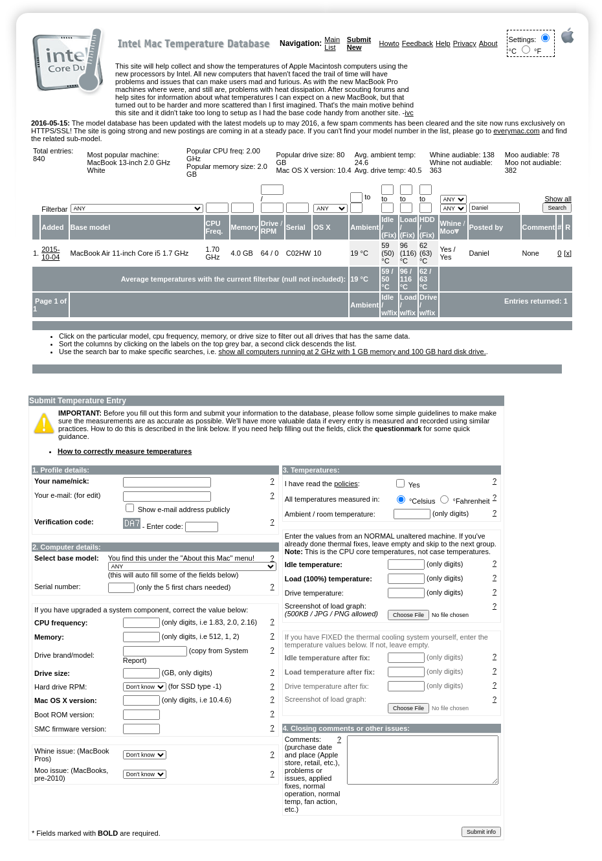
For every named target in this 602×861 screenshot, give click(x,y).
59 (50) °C (387, 253)
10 (317, 253)
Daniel (479, 253)
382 (511, 170)
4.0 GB (242, 253)
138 (489, 155)
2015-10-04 (50, 253)
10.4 (344, 170)
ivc (409, 113)
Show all (558, 199)
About (488, 43)
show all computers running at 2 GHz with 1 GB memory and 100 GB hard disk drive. (351, 351)
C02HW (298, 253)
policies (346, 483)
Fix (389, 235)
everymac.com (516, 131)
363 (435, 170)
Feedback (417, 43)
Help (443, 43)
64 (265, 253)
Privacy (464, 43)
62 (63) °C (425, 253)
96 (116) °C (408, 253)
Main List (332, 43)
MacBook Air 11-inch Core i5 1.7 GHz (130, 253)
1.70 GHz (213, 253)
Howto (389, 43)
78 (555, 155)
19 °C (359, 253)
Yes (446, 249)
